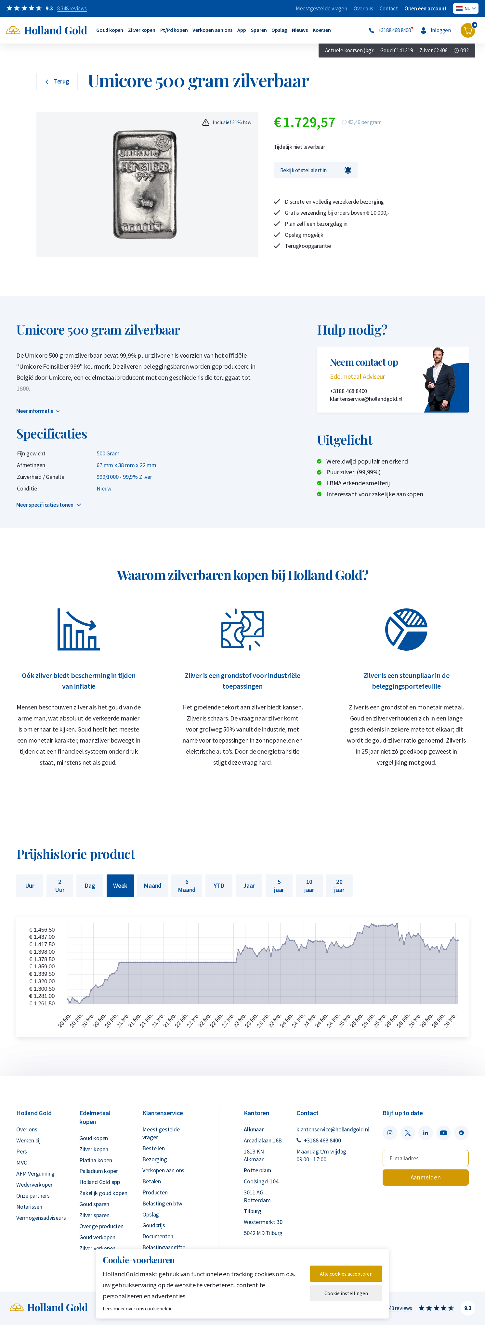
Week (120, 885)
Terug (57, 81)
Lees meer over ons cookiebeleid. (138, 1308)
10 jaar (309, 886)
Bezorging (154, 1159)
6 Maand (187, 886)
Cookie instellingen (346, 1293)
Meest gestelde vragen (160, 1133)
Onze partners (32, 1195)
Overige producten (101, 1226)
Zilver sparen (94, 1215)
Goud (396, 50)
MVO (21, 1162)
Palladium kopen (99, 1171)
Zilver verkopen (97, 1248)
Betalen (151, 1181)
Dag (90, 885)
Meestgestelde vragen (321, 8)
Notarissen (29, 1206)
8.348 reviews (397, 1308)
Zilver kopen (141, 30)
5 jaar (279, 886)
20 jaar (339, 886)
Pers (21, 1151)
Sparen (259, 30)
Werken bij (28, 1140)
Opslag (279, 30)
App (241, 30)
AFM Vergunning (35, 1173)
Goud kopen (109, 30)
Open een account (425, 8)
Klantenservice (162, 1113)
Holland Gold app (99, 1182)
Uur (29, 885)
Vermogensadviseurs (41, 1217)
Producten (154, 1192)
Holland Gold (34, 1113)
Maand (153, 885)
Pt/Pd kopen (174, 30)
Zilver (433, 50)
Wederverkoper (34, 1184)
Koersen (322, 30)
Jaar (249, 885)
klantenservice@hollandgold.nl (366, 398)
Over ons (363, 8)
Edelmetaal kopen (94, 1117)
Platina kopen (95, 1160)
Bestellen (153, 1148)
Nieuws (300, 30)
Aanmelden (426, 1177)
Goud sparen (94, 1204)
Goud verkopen (97, 1237)
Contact (389, 8)
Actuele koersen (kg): (349, 50)
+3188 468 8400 (348, 391)
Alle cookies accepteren (346, 1273)
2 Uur (59, 886)
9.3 (467, 1308)
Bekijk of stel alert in (315, 170)
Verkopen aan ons (212, 30)
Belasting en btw (162, 1203)
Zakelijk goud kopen (103, 1193)
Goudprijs (153, 1225)
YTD (219, 885)
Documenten (157, 1236)
